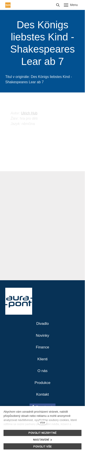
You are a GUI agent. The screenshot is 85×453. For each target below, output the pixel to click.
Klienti (42, 359)
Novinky (42, 335)
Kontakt (42, 394)
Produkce (42, 383)
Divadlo (42, 323)
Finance (42, 347)
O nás (42, 371)
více (42, 422)
